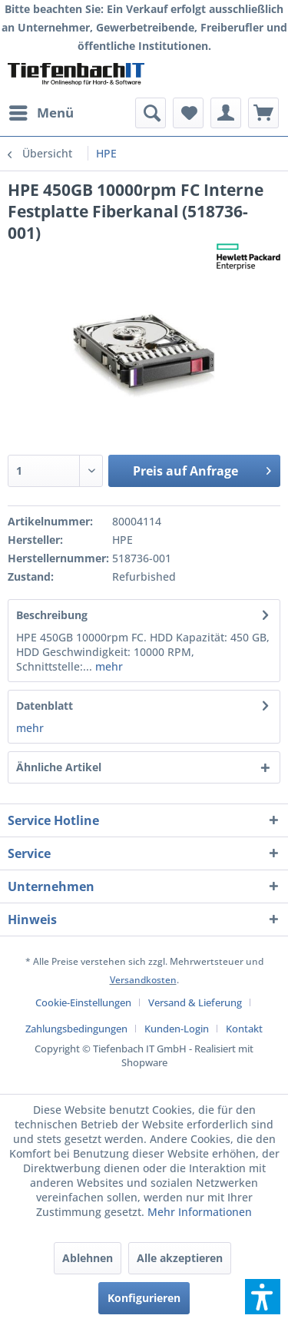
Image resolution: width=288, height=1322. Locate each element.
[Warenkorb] (263, 113)
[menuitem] (40, 113)
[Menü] (40, 113)
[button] (262, 1296)
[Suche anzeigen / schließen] (150, 113)
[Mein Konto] (225, 113)
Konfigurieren (144, 1298)
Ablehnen (87, 1258)
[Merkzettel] (188, 113)
